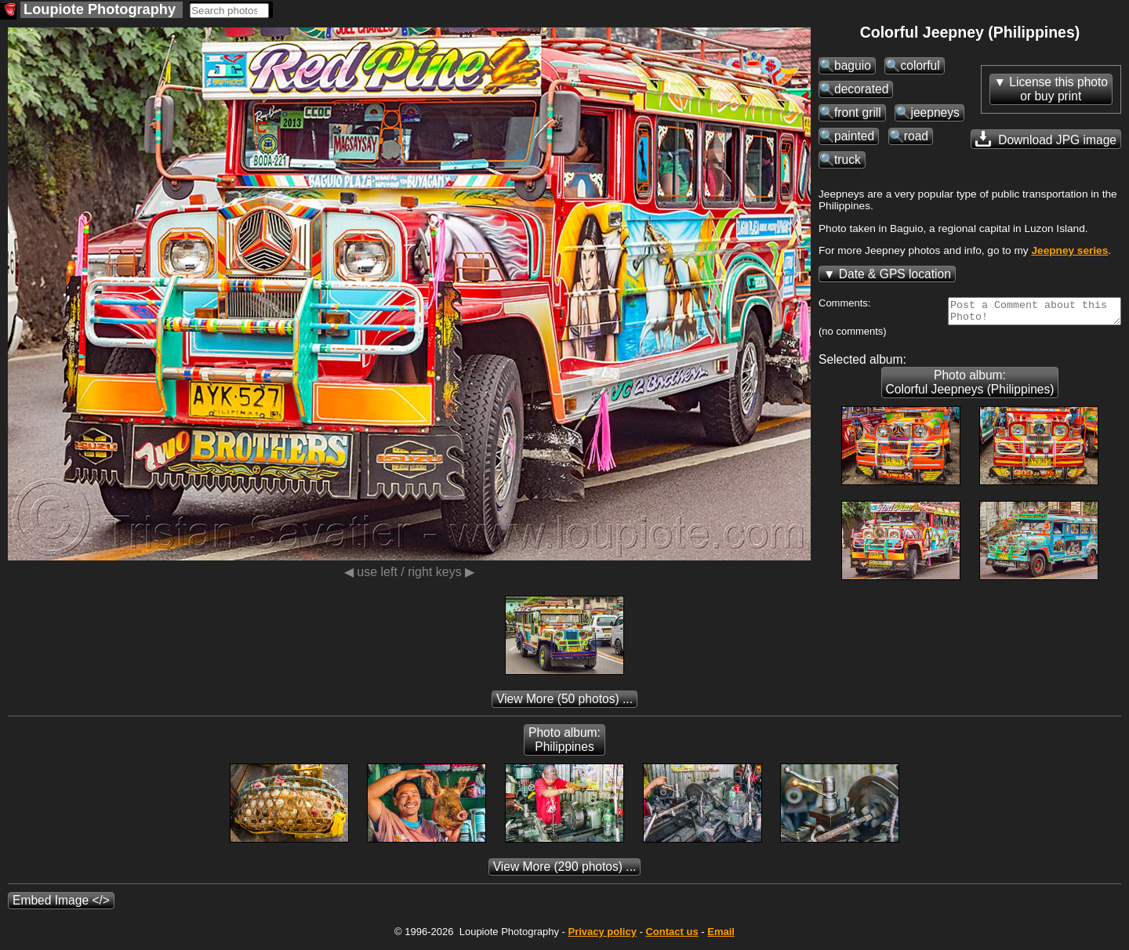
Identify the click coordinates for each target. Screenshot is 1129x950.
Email (721, 936)
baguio (852, 65)
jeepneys (934, 112)
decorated (861, 89)
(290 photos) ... (565, 871)
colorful (919, 65)
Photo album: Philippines (564, 744)
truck (847, 159)
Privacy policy (602, 936)
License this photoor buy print (1058, 89)
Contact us (671, 936)
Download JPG (1045, 139)
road (916, 136)
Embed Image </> (61, 905)
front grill (857, 112)
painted (854, 136)
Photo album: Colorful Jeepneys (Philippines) (970, 387)
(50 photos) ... (564, 703)
